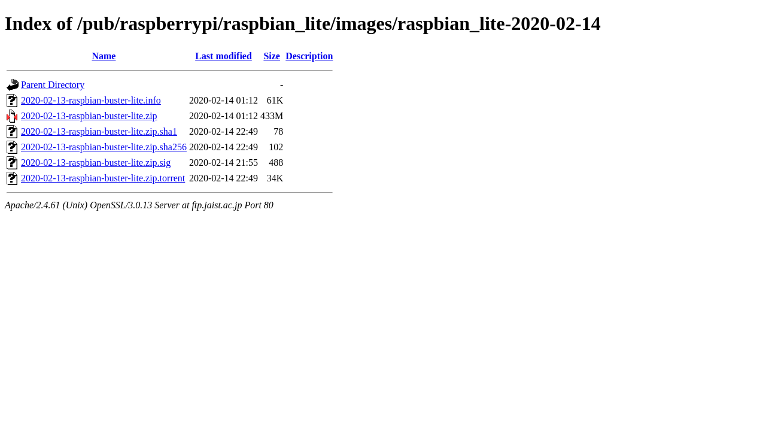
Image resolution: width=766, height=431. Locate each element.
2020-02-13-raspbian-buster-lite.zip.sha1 (99, 131)
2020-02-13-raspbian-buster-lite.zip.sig (96, 162)
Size (271, 56)
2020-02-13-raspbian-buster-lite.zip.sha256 (104, 147)
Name (103, 56)
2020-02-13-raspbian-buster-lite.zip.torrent (103, 178)
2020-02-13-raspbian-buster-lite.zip (89, 116)
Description (309, 56)
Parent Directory (52, 85)
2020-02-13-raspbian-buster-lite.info (91, 100)
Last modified (223, 56)
